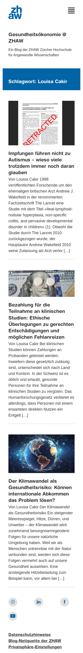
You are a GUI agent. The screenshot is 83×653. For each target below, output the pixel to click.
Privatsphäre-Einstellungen (35, 647)
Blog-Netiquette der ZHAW (34, 641)
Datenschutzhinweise (29, 635)
